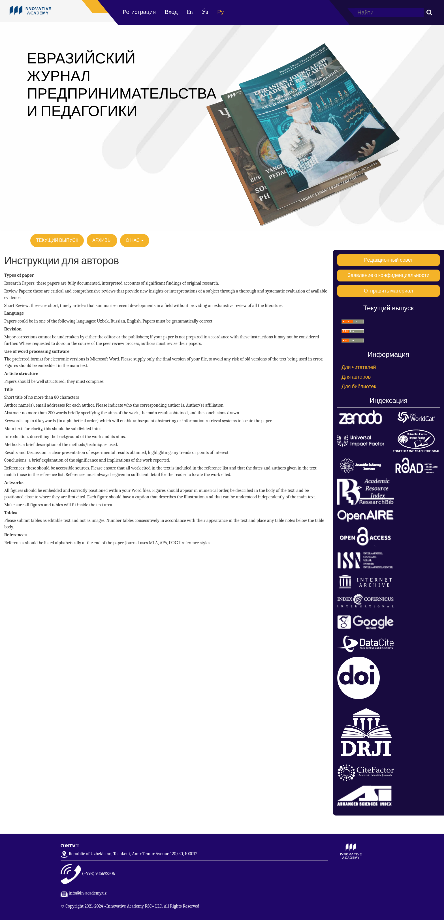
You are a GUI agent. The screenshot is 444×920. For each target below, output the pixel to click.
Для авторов (356, 377)
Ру (220, 12)
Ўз (205, 12)
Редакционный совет (388, 260)
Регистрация (139, 12)
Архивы (102, 240)
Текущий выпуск (57, 240)
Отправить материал (388, 291)
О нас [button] (135, 240)
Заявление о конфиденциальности (388, 275)
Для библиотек (358, 387)
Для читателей (358, 367)
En (190, 12)
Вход (171, 12)
